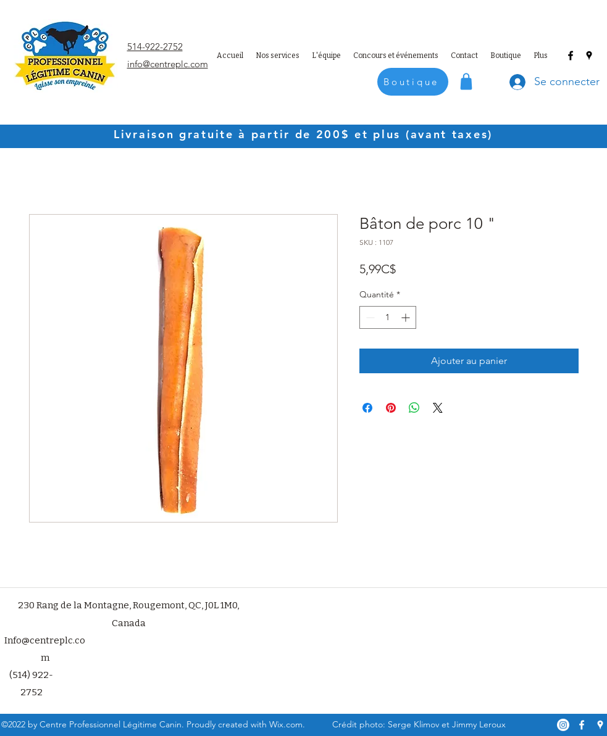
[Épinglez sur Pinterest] (390, 407)
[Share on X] (437, 407)
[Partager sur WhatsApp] (414, 407)
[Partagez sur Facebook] (367, 407)
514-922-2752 (155, 46)
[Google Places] (589, 55)
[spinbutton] (388, 317)
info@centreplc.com (167, 64)
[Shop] (466, 81)
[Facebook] (570, 55)
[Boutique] (412, 82)
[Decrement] (369, 317)
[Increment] (406, 317)
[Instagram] (563, 725)
